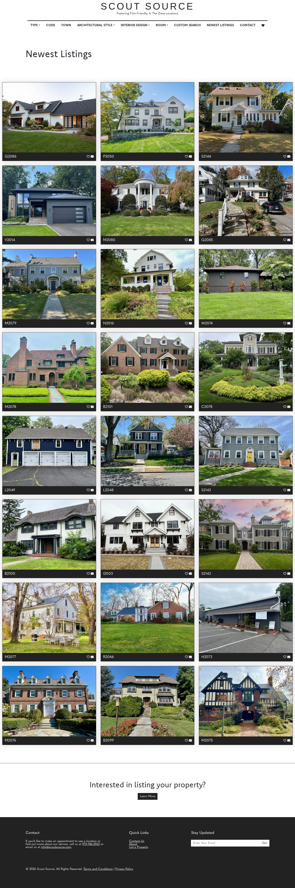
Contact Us (136, 841)
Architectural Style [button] (94, 25)
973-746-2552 (91, 844)
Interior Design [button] (134, 25)
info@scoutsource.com (56, 847)
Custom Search (187, 25)
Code (50, 25)
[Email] (225, 843)
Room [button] (161, 25)
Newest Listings (220, 25)
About (133, 844)
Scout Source (147, 6)
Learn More (147, 796)
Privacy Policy (124, 869)
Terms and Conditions (98, 869)
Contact (247, 25)
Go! (264, 843)
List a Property (138, 847)
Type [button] (34, 25)
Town (66, 25)
